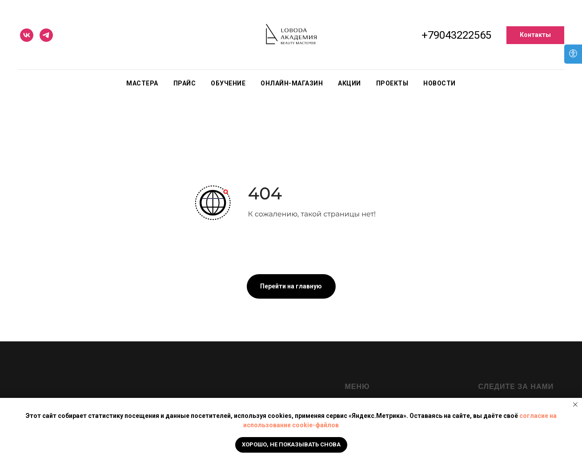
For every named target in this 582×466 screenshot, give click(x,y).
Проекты (392, 83)
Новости (439, 83)
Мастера (142, 83)
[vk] (26, 35)
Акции (349, 83)
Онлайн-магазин (292, 83)
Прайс (184, 83)
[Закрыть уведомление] (575, 404)
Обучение (228, 83)
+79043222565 (456, 35)
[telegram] (46, 35)
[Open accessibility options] (573, 54)
